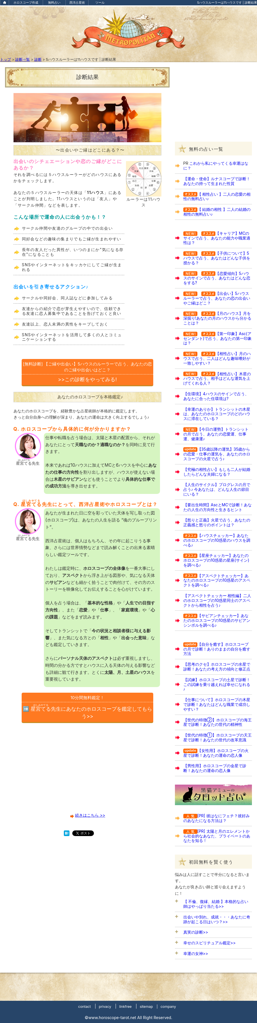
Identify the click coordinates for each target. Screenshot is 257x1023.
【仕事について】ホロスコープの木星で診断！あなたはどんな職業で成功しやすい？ (216, 704)
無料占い (54, 2)
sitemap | (149, 1006)
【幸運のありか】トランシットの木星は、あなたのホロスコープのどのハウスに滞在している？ (216, 414)
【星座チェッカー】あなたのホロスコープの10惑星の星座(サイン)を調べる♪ (216, 560)
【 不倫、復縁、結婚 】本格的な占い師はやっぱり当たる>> (216, 904)
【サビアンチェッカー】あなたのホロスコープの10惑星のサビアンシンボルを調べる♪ (217, 620)
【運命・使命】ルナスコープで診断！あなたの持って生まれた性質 (216, 181)
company (168, 1006)
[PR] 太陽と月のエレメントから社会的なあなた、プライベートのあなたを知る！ (216, 836)
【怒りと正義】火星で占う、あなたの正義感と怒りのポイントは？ (216, 522)
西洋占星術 (77, 2)
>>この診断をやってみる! (87, 371)
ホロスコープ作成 (25, 2)
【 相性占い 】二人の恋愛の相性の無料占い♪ (217, 196)
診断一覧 (22, 59)
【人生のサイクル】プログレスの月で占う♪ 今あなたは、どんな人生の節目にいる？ (216, 489)
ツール (100, 2)
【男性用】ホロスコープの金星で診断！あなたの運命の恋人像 (214, 768)
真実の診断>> (195, 932)
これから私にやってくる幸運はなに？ (216, 165)
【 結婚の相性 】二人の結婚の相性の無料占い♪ (217, 211)
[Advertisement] (87, 770)
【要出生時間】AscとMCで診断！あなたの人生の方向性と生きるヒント (217, 507)
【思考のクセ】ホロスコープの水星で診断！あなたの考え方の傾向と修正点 (216, 666)
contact (84, 1006)
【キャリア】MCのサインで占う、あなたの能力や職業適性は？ (216, 238)
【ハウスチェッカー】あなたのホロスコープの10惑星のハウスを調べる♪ (217, 540)
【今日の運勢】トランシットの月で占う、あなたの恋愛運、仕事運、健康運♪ (216, 434)
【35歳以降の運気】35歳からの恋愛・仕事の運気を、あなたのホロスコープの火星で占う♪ (216, 454)
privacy (105, 1006)
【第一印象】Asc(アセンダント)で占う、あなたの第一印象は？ (217, 338)
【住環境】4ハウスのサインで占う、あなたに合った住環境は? (216, 396)
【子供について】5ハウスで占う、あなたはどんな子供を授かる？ (216, 258)
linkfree (125, 1006)
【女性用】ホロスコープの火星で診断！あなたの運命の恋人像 (216, 753)
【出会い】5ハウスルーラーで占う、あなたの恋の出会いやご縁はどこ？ (216, 298)
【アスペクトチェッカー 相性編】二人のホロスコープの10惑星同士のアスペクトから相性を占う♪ (217, 600)
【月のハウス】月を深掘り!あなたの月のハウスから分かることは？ (217, 318)
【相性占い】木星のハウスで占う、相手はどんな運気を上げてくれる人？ (217, 378)
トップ (5, 59)
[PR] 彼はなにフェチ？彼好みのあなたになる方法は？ (216, 818)
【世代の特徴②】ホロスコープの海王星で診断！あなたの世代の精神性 (217, 722)
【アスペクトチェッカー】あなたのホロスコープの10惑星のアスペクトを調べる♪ (217, 580)
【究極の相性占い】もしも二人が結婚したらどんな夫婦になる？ (216, 472)
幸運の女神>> (195, 953)
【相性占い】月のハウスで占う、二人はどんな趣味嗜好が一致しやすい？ (217, 358)
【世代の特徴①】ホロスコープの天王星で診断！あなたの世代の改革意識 (217, 737)
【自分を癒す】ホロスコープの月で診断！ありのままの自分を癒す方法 (216, 649)
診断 (38, 59)
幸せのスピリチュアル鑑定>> (209, 942)
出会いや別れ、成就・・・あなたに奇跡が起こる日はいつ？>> (216, 919)
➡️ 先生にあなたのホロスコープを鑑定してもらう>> (87, 707)
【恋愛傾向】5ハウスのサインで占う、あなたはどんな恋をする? (216, 278)
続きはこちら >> (90, 815)
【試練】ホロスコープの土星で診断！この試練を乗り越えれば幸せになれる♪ (216, 684)
